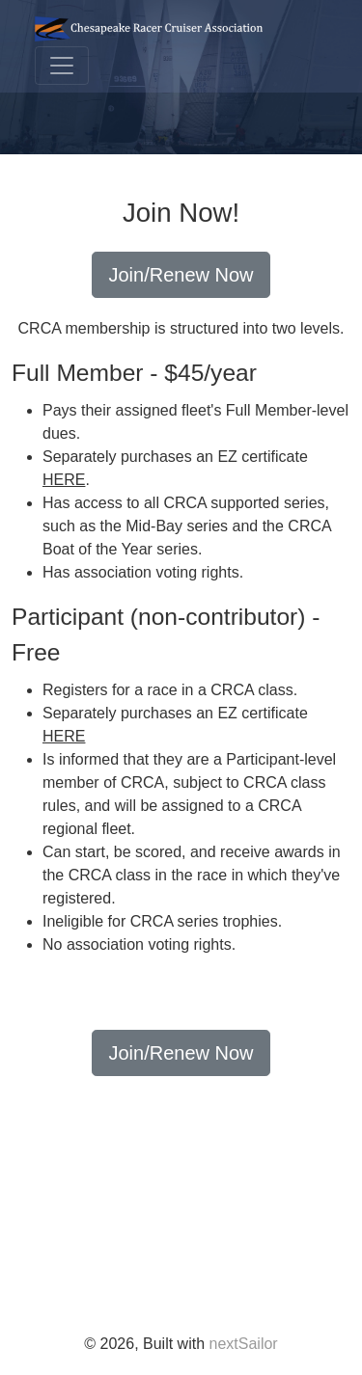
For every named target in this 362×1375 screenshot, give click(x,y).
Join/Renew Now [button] (180, 274)
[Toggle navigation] (62, 65)
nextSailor (243, 1343)
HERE (63, 480)
